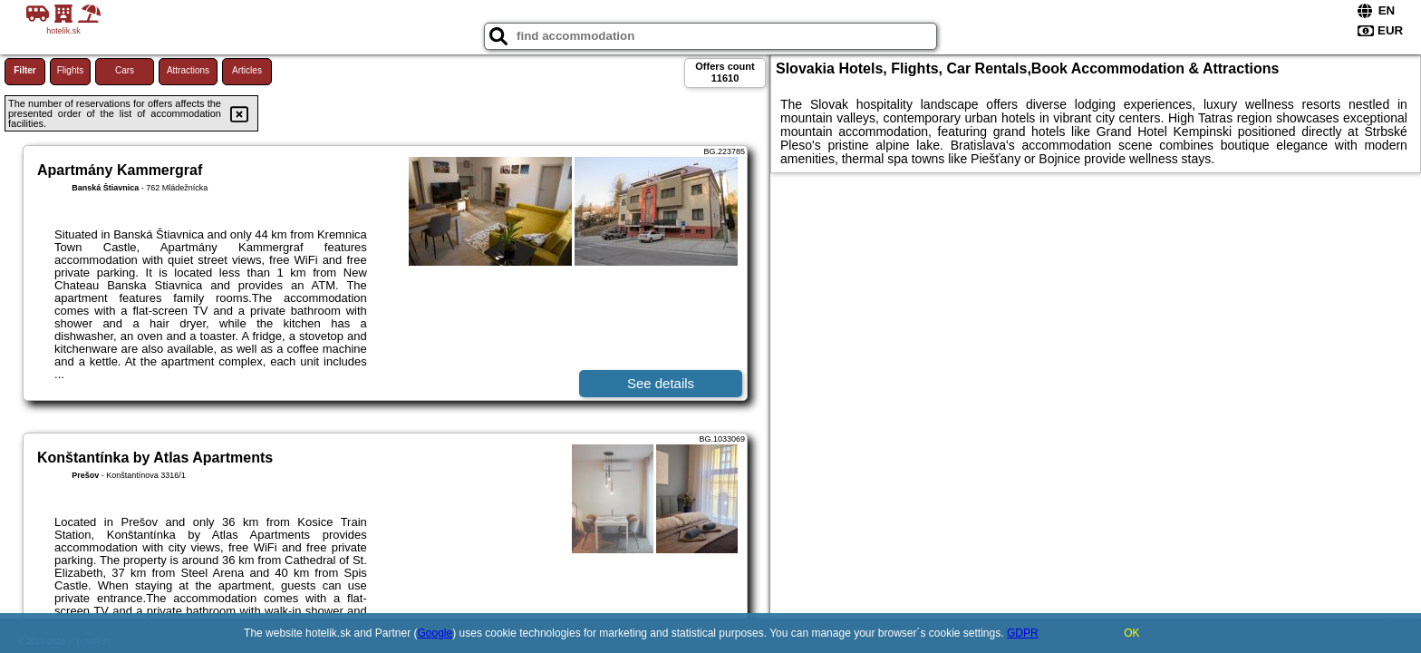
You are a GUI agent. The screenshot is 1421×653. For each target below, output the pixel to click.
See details (660, 383)
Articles (247, 70)
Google (435, 633)
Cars (124, 70)
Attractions (188, 70)
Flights (70, 70)
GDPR (1023, 633)
